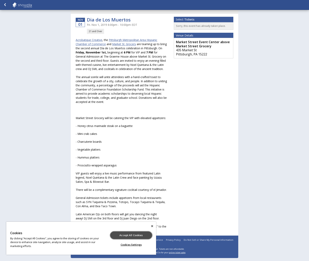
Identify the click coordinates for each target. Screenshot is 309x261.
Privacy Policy (173, 239)
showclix (32, 5)
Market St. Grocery (124, 44)
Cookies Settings (131, 244)
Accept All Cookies (131, 235)
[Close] (152, 226)
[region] (81, 238)
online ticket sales (177, 252)
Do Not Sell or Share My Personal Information (208, 239)
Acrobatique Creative (89, 40)
